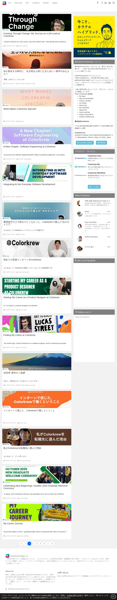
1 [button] (29, 543)
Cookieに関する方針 (74, 595)
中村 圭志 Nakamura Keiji (26, 83)
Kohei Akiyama (91, 237)
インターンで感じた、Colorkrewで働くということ (29, 410)
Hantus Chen (22, 310)
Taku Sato (21, 234)
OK (113, 596)
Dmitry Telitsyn (23, 46)
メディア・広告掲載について (83, 576)
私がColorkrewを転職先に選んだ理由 (22, 448)
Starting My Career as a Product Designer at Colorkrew (31, 297)
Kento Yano (23, 423)
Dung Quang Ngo (25, 460)
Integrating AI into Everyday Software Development (29, 184)
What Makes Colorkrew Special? (19, 109)
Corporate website (84, 143)
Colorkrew (33, 9)
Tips (6, 9)
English (52, 9)
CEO (24, 9)
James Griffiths (24, 536)
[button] (21, 544)
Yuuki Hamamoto (23, 272)
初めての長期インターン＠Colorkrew (22, 259)
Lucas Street (22, 347)
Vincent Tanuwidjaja (24, 159)
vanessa (21, 121)
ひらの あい (89, 247)
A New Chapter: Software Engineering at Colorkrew (29, 146)
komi (87, 211)
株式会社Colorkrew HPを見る (17, 589)
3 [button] (36, 543)
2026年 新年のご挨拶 (14, 373)
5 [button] (44, 543)
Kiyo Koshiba (23, 498)
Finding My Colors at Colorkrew (19, 335)
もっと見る (94, 187)
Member (43, 9)
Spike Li (20, 197)
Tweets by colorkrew (82, 317)
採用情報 (101, 143)
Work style (15, 9)
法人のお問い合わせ (64, 576)
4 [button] (40, 543)
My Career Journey (13, 523)
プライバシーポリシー (103, 576)
